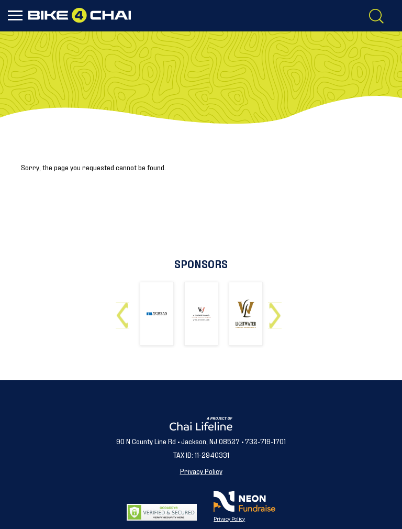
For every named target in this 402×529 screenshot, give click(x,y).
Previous (125, 311)
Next (277, 311)
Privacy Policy (201, 470)
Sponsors (201, 263)
